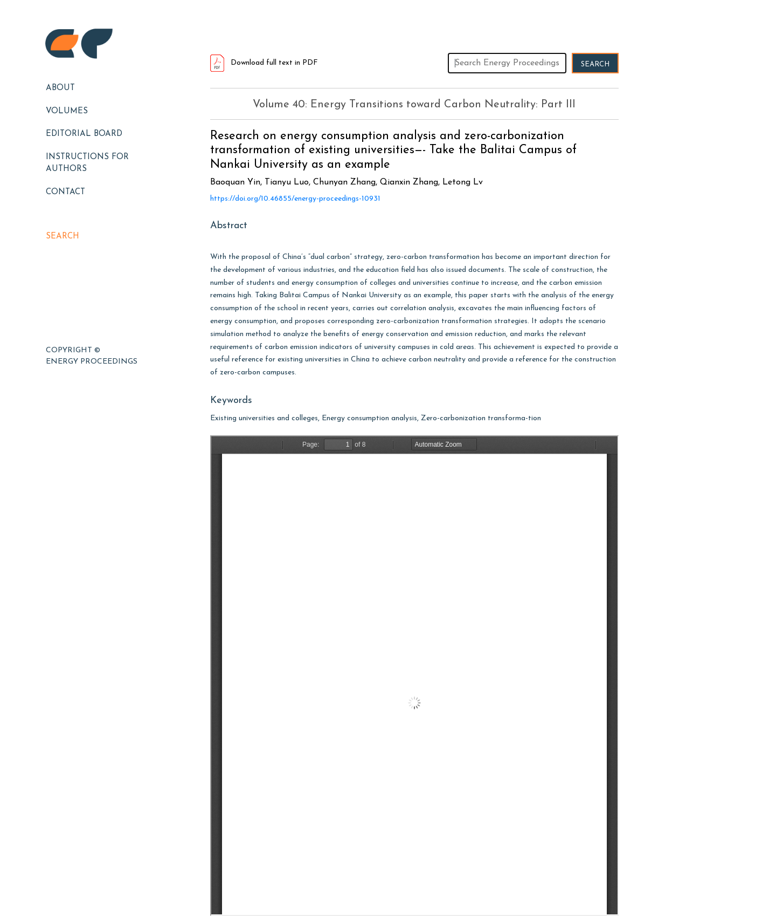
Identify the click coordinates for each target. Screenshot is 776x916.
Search (62, 237)
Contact (65, 192)
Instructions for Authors (87, 163)
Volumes (67, 111)
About (60, 88)
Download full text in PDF (264, 63)
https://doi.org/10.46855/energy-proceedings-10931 (295, 199)
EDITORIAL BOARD (84, 134)
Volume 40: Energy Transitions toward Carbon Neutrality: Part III (414, 104)
